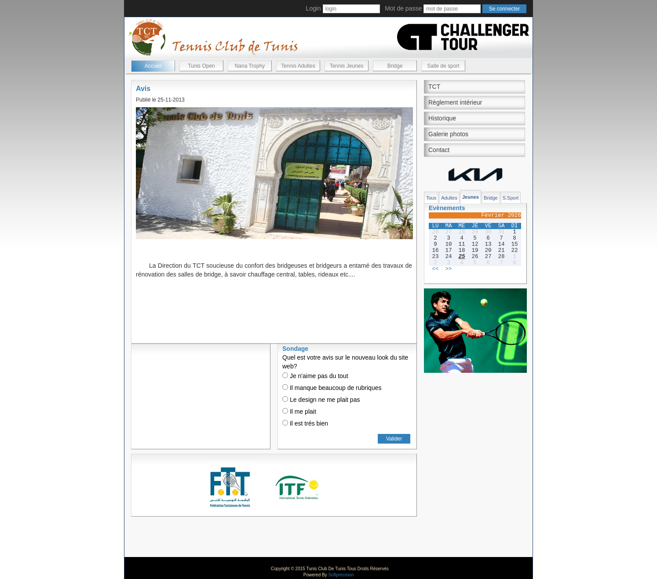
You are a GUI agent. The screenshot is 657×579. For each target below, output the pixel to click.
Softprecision (341, 574)
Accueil (153, 66)
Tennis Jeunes (347, 66)
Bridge (395, 66)
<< (435, 269)
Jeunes (470, 197)
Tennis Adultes (298, 66)
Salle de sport (443, 66)
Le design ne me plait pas (321, 399)
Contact (438, 149)
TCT (434, 86)
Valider (394, 439)
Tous (431, 197)
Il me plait (299, 411)
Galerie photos (448, 134)
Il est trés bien (305, 423)
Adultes (449, 197)
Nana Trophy (250, 66)
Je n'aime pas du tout (315, 375)
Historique (442, 118)
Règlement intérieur (455, 102)
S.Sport (511, 197)
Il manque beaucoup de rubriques (331, 387)
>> (448, 269)
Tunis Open (201, 66)
